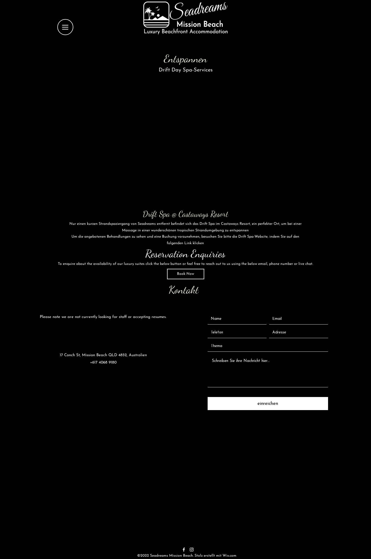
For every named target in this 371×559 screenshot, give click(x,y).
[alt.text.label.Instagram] (191, 549)
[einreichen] (268, 403)
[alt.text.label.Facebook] (183, 549)
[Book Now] (185, 274)
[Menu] (65, 27)
